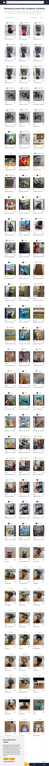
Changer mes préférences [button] (9, 761)
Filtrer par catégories (9, 17)
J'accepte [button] (6, 758)
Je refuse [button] (12, 758)
